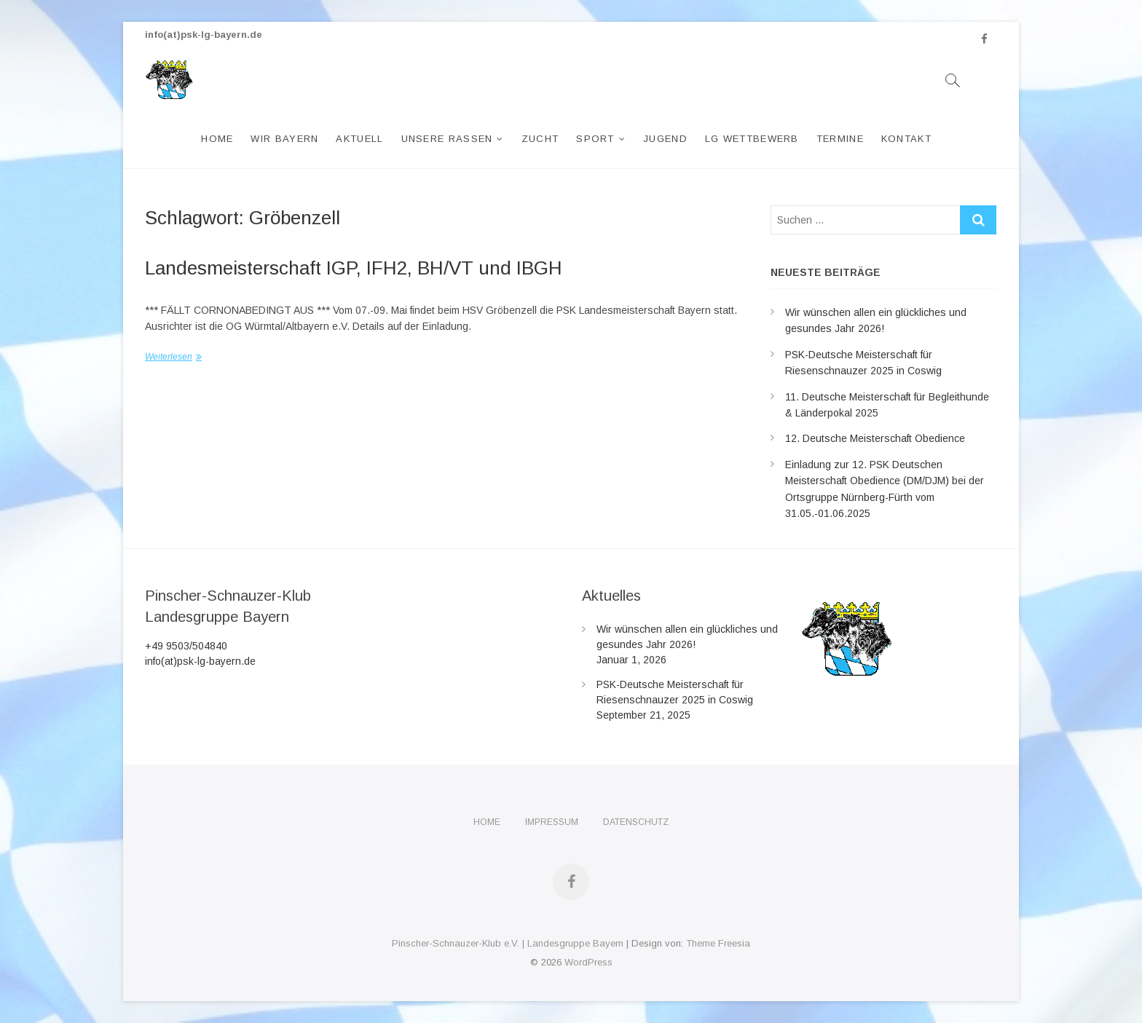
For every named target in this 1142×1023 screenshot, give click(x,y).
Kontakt (906, 138)
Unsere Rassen (447, 138)
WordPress (588, 962)
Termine (840, 138)
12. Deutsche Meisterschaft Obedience (875, 438)
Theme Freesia (718, 943)
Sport (595, 138)
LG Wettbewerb (752, 138)
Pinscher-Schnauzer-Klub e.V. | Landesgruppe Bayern (507, 943)
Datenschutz (636, 822)
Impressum (551, 822)
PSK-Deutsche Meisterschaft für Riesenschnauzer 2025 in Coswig (674, 692)
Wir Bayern (284, 138)
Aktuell (359, 138)
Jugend (665, 138)
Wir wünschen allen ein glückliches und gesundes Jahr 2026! (687, 636)
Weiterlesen (168, 357)
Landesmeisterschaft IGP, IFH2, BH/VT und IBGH (353, 268)
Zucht (540, 138)
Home (217, 138)
